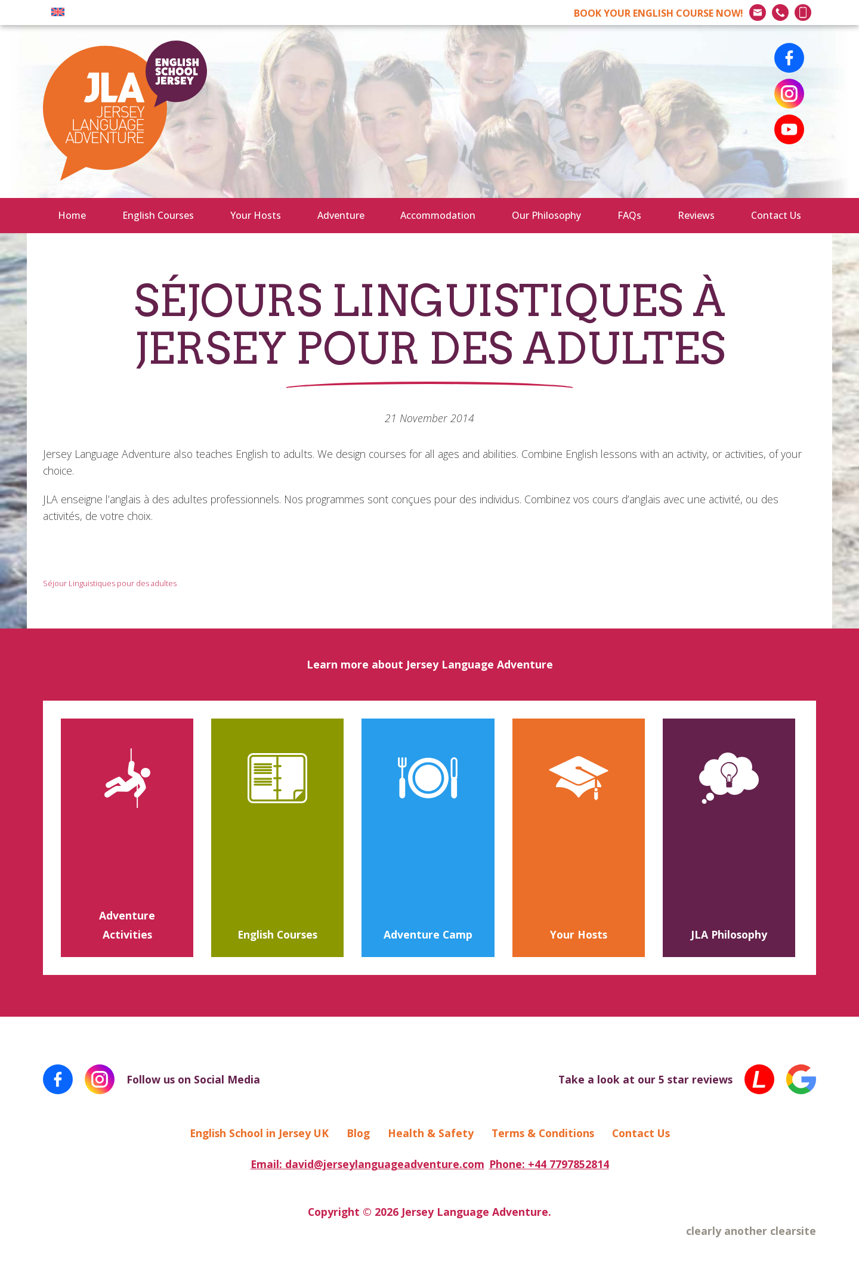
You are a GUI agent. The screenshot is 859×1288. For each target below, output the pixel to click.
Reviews (696, 215)
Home (72, 215)
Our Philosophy (546, 215)
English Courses (158, 215)
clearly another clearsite (751, 1231)
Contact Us (776, 215)
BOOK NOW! (658, 13)
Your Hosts (255, 215)
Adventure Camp (428, 934)
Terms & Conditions (543, 1133)
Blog (358, 1133)
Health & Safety (431, 1133)
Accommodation (437, 215)
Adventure (340, 215)
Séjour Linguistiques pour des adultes (110, 583)
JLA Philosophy (729, 934)
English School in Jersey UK (259, 1133)
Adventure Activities (127, 925)
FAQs (629, 215)
